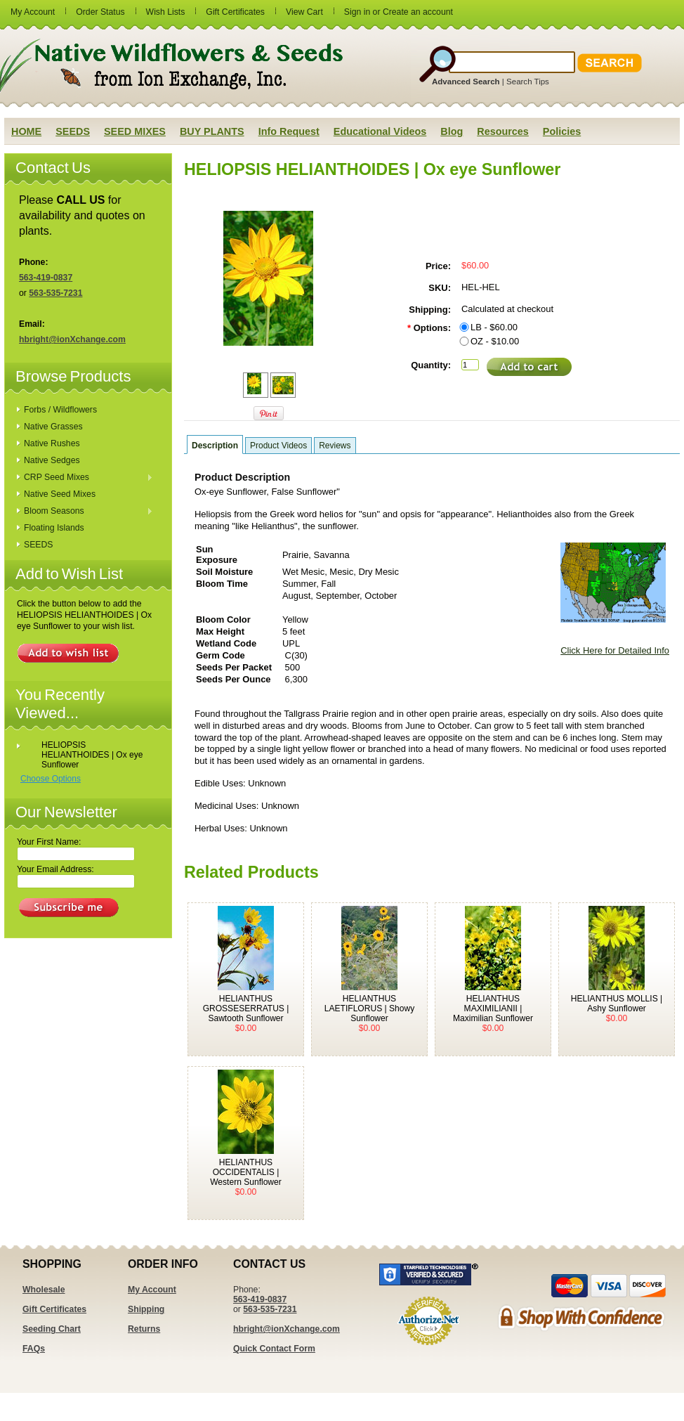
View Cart (304, 12)
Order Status (100, 12)
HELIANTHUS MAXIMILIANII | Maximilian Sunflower (493, 1008)
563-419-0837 (45, 278)
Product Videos (278, 445)
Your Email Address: (55, 869)
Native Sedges (52, 460)
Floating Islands (54, 528)
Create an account (418, 12)
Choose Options (50, 779)
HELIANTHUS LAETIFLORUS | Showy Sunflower (369, 1008)
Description (215, 445)
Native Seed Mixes (60, 494)
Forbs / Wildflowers (60, 410)
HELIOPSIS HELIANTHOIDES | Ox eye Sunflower (92, 755)
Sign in (357, 12)
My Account (33, 12)
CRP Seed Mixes (85, 478)
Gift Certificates (235, 12)
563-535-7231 (55, 293)
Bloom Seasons (85, 511)
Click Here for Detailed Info (614, 650)
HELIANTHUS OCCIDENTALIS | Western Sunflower (246, 1172)
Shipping (146, 1309)
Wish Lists (165, 12)
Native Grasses (53, 427)
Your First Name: (49, 842)
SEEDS (38, 545)
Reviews (334, 445)
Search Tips (527, 81)
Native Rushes (52, 443)
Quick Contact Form (274, 1349)
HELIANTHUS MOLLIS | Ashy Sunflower (616, 1003)
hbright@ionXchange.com (72, 339)
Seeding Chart (51, 1329)
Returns (144, 1329)
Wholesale (43, 1290)
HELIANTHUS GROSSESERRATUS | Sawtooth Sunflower (246, 1008)
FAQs (33, 1349)
